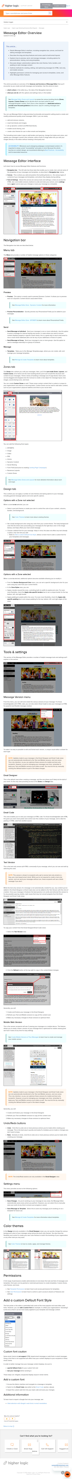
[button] (6, 1418)
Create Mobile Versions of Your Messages (25, 1037)
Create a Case (59, 6)
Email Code (40, 1387)
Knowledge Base (46, 6)
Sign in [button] (68, 6)
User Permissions (15, 1292)
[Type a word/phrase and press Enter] (28, 13)
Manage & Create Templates (24, 360)
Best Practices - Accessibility (54, 150)
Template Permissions (17, 1289)
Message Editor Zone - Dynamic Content (28, 305)
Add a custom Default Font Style (25, 535)
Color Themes (19, 517)
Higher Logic (7, 28)
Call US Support (47, 1449)
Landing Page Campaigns (37, 468)
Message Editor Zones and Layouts (22, 99)
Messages (41, 28)
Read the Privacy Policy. (33, 1474)
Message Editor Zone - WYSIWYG (26, 320)
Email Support (29, 1449)
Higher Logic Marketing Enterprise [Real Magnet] (24, 28)
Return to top (9, 1426)
